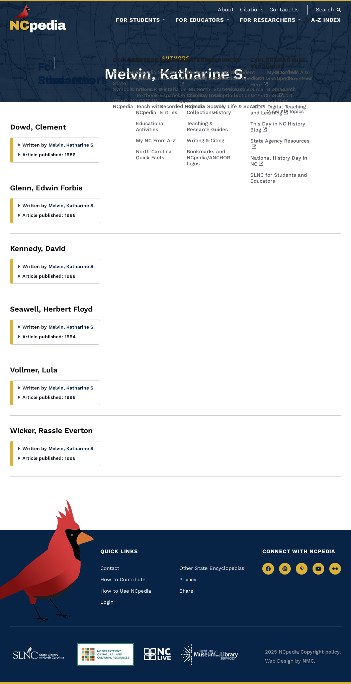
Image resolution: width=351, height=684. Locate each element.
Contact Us (283, 9)
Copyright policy (320, 652)
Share (186, 591)
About (226, 9)
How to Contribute (123, 580)
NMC (308, 661)
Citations (251, 9)
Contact (109, 568)
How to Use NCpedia (125, 591)
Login (106, 602)
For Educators (199, 20)
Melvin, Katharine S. (72, 145)
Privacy (187, 580)
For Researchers (267, 20)
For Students (138, 20)
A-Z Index (326, 20)
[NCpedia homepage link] (38, 18)
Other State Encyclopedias (211, 568)
